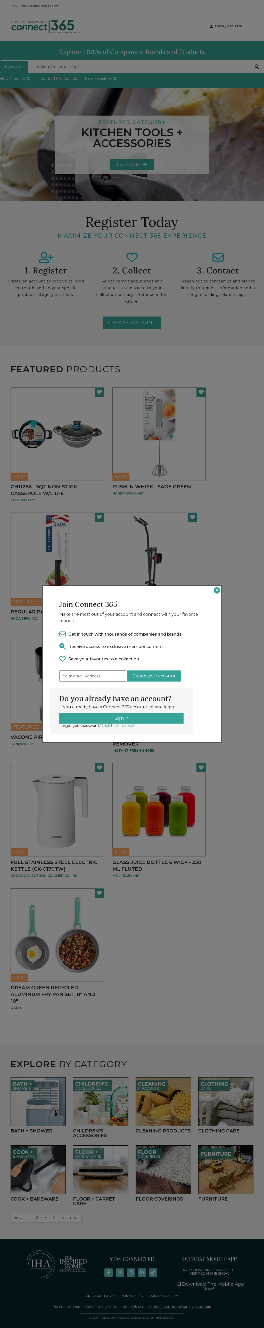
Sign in (121, 718)
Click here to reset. (118, 725)
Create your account (154, 676)
